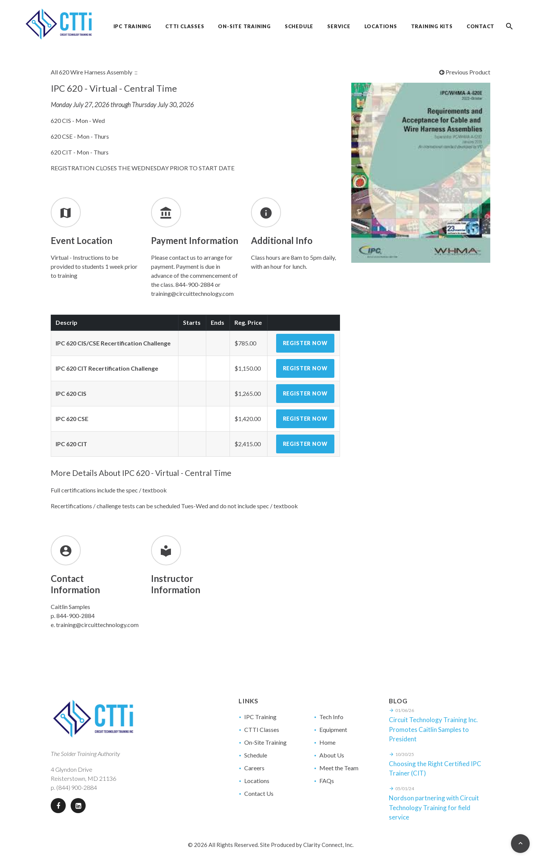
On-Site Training (265, 742)
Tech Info (331, 716)
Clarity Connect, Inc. (328, 844)
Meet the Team (338, 767)
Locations (256, 780)
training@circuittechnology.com (97, 624)
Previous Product (464, 72)
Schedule (255, 755)
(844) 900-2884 (76, 787)
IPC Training (260, 716)
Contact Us (259, 793)
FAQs (326, 780)
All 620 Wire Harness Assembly (91, 72)
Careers (254, 767)
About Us (331, 755)
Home (327, 742)
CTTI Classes (261, 729)
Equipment (333, 729)
